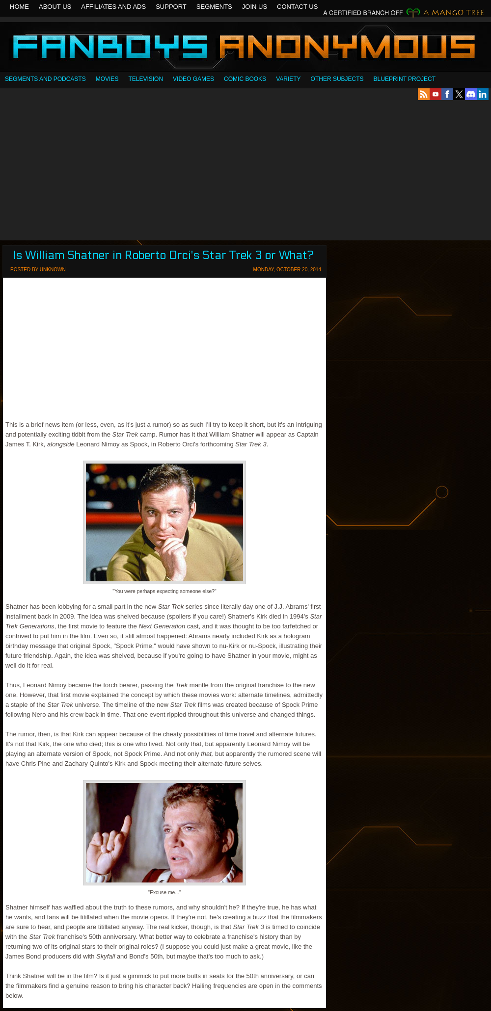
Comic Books (245, 79)
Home (19, 6)
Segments (214, 6)
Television (145, 79)
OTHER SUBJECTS (337, 79)
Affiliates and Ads (113, 6)
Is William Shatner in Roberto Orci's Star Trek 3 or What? (163, 255)
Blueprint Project (405, 79)
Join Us (254, 6)
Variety (288, 79)
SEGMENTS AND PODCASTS (45, 79)
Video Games (193, 79)
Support (171, 6)
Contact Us (297, 6)
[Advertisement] (245, 170)
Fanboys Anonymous (245, 48)
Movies (107, 79)
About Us (55, 6)
